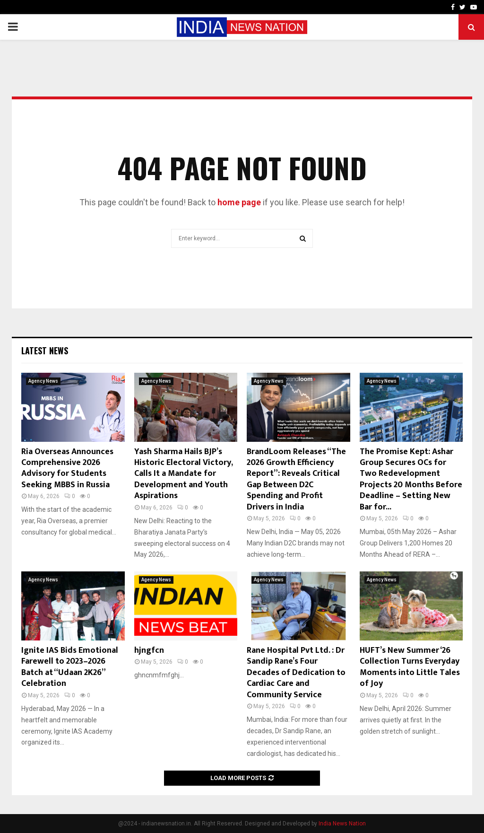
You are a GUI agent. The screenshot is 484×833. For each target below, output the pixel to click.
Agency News (43, 381)
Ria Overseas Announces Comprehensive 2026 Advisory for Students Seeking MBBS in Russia (67, 468)
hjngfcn (149, 650)
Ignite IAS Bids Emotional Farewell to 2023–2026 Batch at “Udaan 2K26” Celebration (69, 667)
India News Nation (342, 823)
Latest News (44, 350)
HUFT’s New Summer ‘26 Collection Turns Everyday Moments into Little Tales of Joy (410, 667)
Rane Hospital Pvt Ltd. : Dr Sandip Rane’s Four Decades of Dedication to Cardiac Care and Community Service (296, 672)
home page (239, 202)
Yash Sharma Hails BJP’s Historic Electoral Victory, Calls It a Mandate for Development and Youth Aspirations (183, 474)
